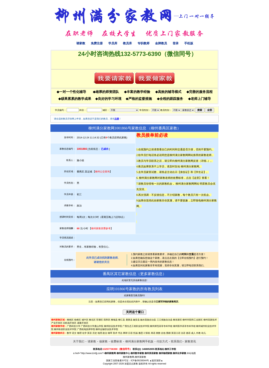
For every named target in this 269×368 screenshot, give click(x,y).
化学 (84, 333)
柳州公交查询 (102, 171)
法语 (183, 333)
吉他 (163, 333)
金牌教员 (161, 43)
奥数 (158, 333)
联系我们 (176, 341)
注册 (117, 118)
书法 (120, 333)
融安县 (136, 319)
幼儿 (203, 333)
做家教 (103, 341)
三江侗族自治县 (164, 319)
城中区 (85, 319)
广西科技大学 (73, 326)
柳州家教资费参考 (101, 228)
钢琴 (110, 333)
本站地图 (191, 353)
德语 (188, 333)
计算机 (146, 333)
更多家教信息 (151, 274)
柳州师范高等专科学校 (161, 326)
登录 (176, 43)
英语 (89, 333)
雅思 (140, 333)
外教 (198, 333)
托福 (135, 333)
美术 (115, 333)
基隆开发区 (82, 323)
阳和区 (107, 319)
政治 (105, 333)
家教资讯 (190, 341)
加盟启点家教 (131, 363)
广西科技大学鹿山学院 (92, 326)
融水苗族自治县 (148, 319)
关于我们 (78, 341)
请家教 (80, 43)
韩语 (153, 333)
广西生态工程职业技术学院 (136, 326)
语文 (74, 333)
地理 (100, 333)
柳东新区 (177, 319)
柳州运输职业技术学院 (107, 329)
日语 (130, 333)
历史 (94, 333)
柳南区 (70, 319)
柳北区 (92, 319)
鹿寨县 (129, 319)
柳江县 (121, 319)
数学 (69, 333)
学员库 (112, 43)
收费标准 (116, 341)
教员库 (127, 43)
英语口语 (175, 333)
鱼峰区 (77, 319)
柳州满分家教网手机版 (139, 341)
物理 (79, 333)
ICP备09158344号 (140, 360)
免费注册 (97, 43)
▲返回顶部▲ (156, 360)
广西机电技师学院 (86, 329)
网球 (125, 333)
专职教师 (143, 43)
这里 (196, 177)
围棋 (168, 333)
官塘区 (99, 319)
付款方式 (162, 341)
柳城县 (114, 319)
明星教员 (205, 183)
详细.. (204, 160)
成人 (193, 333)
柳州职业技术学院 (113, 326)
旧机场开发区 (69, 323)
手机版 (188, 43)
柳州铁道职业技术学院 (65, 329)
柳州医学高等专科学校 (184, 326)
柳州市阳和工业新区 (193, 319)
